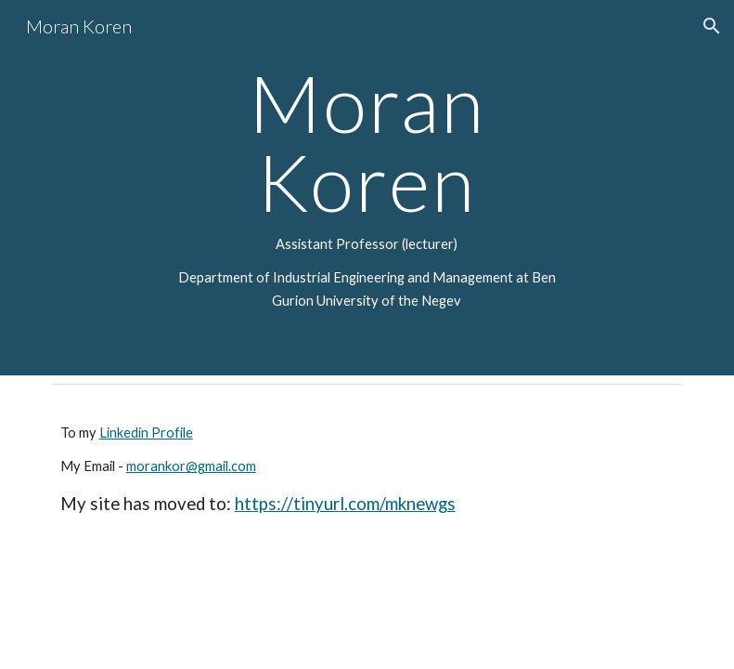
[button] (711, 26)
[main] (367, 188)
